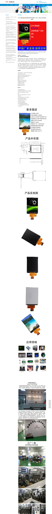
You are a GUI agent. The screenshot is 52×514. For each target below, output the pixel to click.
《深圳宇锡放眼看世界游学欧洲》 (10, 62)
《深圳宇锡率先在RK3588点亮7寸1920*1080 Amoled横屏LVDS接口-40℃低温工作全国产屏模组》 (11, 55)
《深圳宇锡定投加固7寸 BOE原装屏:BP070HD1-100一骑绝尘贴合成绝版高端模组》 (11, 43)
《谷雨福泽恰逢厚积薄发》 (9, 21)
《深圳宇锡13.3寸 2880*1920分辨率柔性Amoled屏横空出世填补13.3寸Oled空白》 (11, 24)
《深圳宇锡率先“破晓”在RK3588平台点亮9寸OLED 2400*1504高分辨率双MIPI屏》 (11, 40)
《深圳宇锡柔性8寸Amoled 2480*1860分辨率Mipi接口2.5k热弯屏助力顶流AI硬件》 (11, 37)
